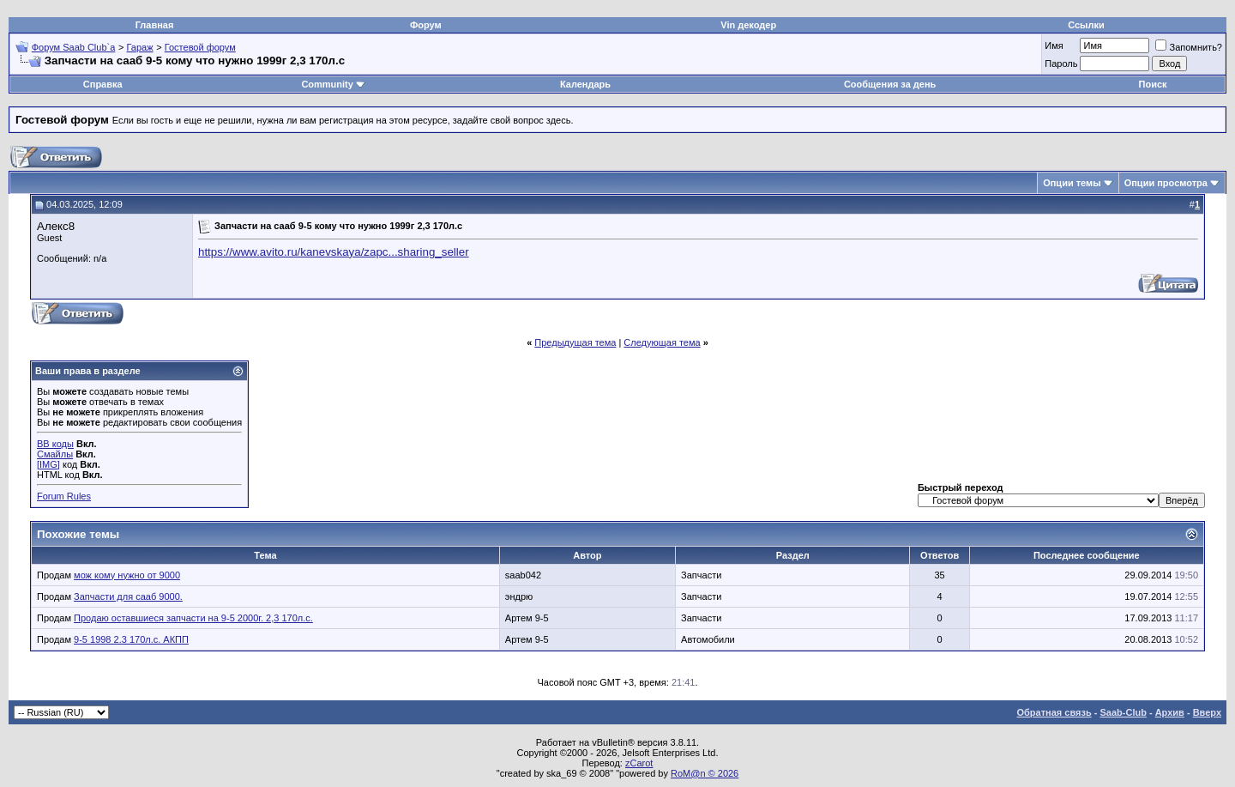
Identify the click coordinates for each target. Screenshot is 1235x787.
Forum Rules (64, 496)
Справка (103, 84)
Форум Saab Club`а (74, 47)
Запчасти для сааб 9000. (128, 596)
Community (333, 84)
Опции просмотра (1166, 183)
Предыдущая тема (575, 342)
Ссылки (1086, 25)
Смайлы (55, 454)
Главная (155, 25)
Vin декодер (748, 25)
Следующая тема (662, 342)
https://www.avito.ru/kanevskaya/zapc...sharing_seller (333, 251)
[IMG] (48, 464)
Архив (1169, 712)
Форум (426, 25)
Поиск (1153, 84)
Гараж (140, 47)
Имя (1054, 45)
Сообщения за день (890, 84)
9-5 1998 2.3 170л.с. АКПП (131, 639)
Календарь (585, 84)
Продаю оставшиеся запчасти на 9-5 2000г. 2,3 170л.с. (193, 618)
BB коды (55, 444)
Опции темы (1071, 183)
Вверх (1207, 712)
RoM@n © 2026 (704, 773)
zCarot (639, 763)
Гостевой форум (200, 47)
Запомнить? (1188, 47)
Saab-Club (1122, 712)
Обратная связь (1054, 712)
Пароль (1061, 63)
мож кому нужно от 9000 (127, 575)
